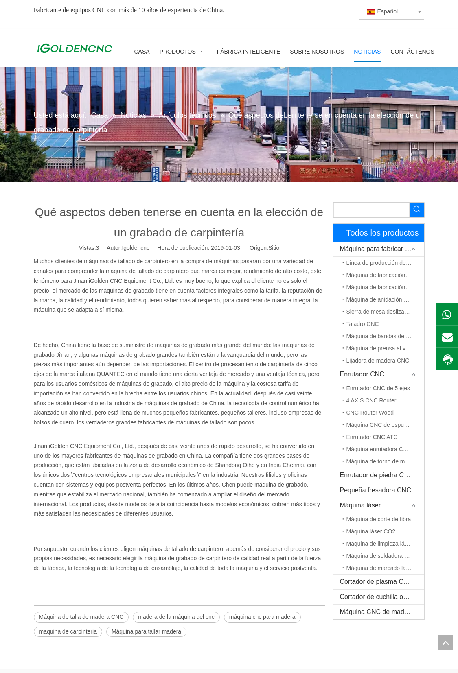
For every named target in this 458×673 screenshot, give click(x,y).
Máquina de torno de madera (383, 461)
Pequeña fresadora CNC (375, 490)
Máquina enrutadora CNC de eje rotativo (385, 449)
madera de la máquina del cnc (176, 617)
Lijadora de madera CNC (378, 360)
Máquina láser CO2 (371, 531)
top (445, 642)
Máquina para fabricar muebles (382, 248)
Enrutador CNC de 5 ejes (378, 388)
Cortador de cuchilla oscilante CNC (382, 596)
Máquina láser (360, 505)
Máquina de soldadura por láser (385, 556)
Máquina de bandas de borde (383, 336)
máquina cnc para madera (262, 617)
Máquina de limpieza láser (379, 543)
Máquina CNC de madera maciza (382, 611)
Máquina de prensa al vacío (381, 348)
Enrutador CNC (362, 374)
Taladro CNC (362, 324)
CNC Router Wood (370, 412)
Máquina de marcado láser (380, 568)
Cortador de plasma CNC (376, 581)
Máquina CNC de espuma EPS (385, 425)
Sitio (273, 248)
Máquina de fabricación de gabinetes (385, 275)
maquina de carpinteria (68, 631)
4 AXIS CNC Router (371, 400)
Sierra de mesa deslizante (379, 311)
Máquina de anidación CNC (381, 299)
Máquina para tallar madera (146, 631)
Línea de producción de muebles (385, 263)
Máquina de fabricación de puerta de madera (385, 287)
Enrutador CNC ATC (372, 437)
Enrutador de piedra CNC (377, 475)
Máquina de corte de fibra (378, 519)
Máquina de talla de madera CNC (81, 617)
